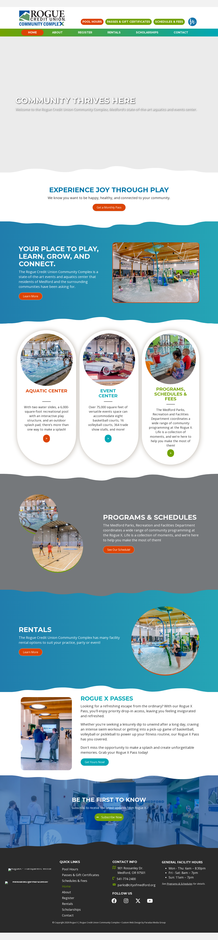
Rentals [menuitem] (67, 898)
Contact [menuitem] (68, 910)
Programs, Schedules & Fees (170, 394)
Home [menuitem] (66, 881)
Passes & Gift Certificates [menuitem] (80, 869)
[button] (109, 207)
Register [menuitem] (68, 892)
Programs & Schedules (179, 877)
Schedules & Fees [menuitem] (74, 875)
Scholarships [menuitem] (71, 904)
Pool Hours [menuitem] (70, 863)
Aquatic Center (46, 391)
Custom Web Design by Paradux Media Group (143, 916)
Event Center (108, 393)
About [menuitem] (66, 886)
